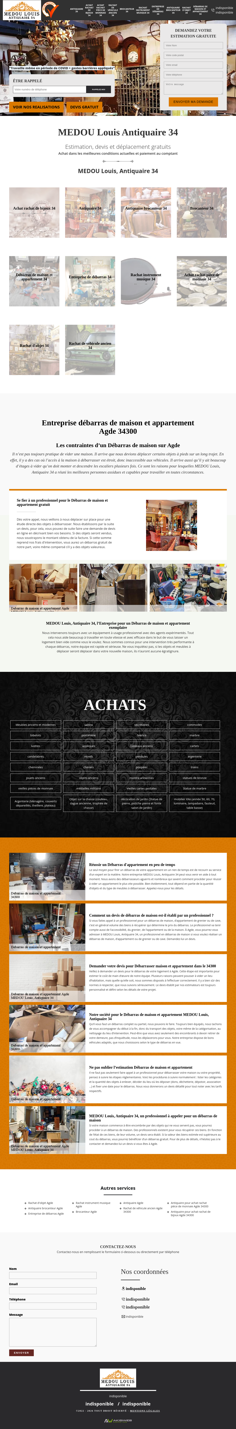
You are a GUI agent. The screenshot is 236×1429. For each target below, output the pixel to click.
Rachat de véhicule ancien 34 (113, 10)
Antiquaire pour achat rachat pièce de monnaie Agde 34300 (189, 1204)
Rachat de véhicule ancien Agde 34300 (142, 1210)
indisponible (224, 8)
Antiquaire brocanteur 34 (173, 10)
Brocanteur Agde (86, 1211)
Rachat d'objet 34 (186, 10)
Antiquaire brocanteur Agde (45, 1208)
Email (13, 1284)
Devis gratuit (84, 107)
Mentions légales (145, 1410)
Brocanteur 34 (127, 10)
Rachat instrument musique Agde (93, 1204)
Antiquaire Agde (133, 1203)
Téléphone (17, 1299)
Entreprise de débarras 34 (158, 10)
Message (16, 1315)
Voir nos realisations (36, 107)
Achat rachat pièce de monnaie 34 (100, 10)
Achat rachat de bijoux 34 (89, 10)
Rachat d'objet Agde (40, 1203)
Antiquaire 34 (76, 10)
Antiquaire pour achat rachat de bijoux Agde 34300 (191, 1213)
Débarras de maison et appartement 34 (200, 10)
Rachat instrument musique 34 (143, 10)
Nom (13, 1269)
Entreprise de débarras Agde (46, 1213)
